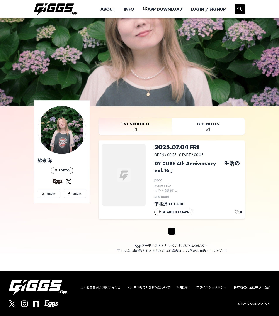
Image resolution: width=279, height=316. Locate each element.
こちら (187, 251)
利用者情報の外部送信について (148, 287)
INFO (129, 9)
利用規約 (183, 287)
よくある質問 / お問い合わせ (100, 287)
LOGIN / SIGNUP (208, 9)
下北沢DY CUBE (169, 204)
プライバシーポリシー (211, 287)
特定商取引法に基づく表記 (252, 287)
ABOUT (107, 9)
